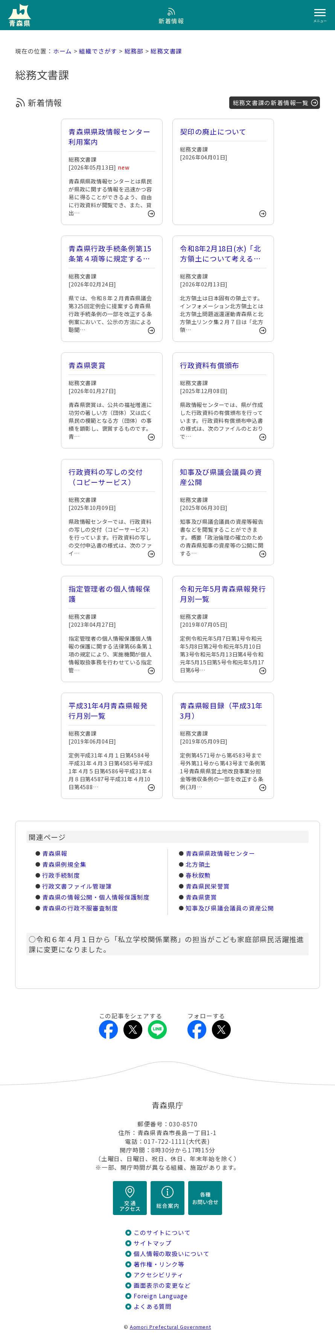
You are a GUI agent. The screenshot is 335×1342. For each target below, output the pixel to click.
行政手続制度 (61, 875)
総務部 (134, 51)
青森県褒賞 (201, 897)
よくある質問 (153, 1306)
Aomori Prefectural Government (170, 1326)
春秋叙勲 (198, 875)
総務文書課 (166, 51)
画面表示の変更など (162, 1285)
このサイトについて (162, 1232)
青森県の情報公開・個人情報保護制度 (95, 897)
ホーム (62, 51)
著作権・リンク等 (159, 1264)
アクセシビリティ (158, 1274)
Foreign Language (161, 1296)
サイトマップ (153, 1243)
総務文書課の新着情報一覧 (271, 102)
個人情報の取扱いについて (171, 1253)
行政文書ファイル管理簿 (77, 886)
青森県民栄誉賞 (208, 886)
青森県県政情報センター (220, 853)
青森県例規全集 (64, 864)
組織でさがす (98, 51)
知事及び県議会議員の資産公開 (230, 908)
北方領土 (198, 864)
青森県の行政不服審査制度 (80, 908)
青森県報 (54, 853)
